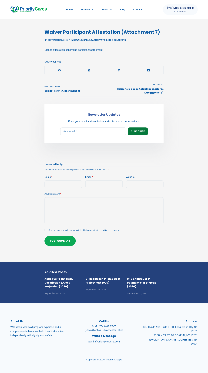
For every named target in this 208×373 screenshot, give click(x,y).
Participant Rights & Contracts (108, 40)
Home (69, 9)
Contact (137, 9)
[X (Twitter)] (89, 70)
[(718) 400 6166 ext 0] (180, 9)
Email (89, 177)
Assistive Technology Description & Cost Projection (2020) (58, 282)
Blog (122, 9)
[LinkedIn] (149, 70)
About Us (106, 9)
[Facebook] (59, 70)
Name (48, 177)
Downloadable (82, 40)
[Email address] (93, 131)
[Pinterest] (119, 70)
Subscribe (138, 131)
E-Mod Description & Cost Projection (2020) (103, 281)
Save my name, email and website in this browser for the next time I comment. (84, 230)
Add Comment (52, 194)
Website (130, 177)
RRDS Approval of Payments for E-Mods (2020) (141, 282)
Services (88, 9)
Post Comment (60, 241)
